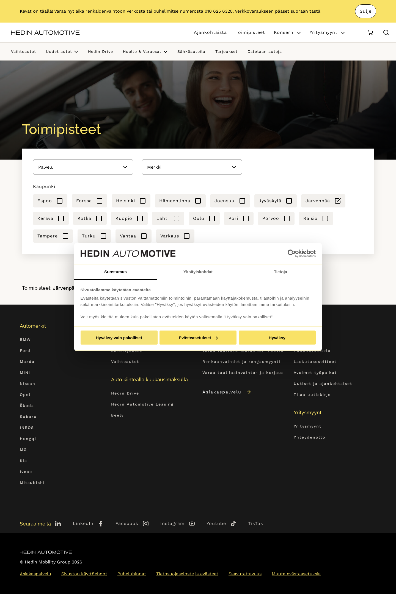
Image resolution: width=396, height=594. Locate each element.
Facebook (127, 523)
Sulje (366, 11)
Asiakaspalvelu (227, 392)
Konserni (284, 32)
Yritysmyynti (324, 32)
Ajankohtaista (210, 32)
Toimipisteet (250, 32)
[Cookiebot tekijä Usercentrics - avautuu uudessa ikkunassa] (292, 254)
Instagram (172, 523)
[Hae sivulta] (386, 32)
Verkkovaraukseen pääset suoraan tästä (277, 11)
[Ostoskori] (370, 32)
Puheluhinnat (131, 573)
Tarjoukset (226, 51)
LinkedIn (83, 523)
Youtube (216, 523)
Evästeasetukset (198, 337)
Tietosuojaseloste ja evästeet (187, 573)
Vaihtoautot (23, 51)
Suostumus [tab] (115, 271)
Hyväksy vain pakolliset (119, 337)
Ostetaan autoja (265, 51)
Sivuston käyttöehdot (84, 573)
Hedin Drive (100, 51)
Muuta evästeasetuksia (296, 573)
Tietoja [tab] (280, 271)
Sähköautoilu (191, 51)
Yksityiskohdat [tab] (198, 271)
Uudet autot (59, 51)
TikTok (255, 523)
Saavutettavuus (245, 573)
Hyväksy (277, 337)
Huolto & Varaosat (142, 51)
